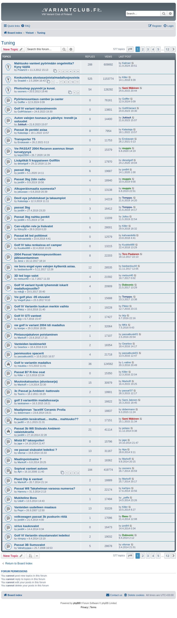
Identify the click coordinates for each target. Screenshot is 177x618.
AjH (20, 471)
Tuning (8, 42)
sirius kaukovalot (26, 526)
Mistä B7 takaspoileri (29, 440)
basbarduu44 (25, 269)
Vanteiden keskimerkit (30, 344)
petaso (126, 428)
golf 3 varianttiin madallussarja (36, 400)
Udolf (21, 501)
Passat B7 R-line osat (29, 372)
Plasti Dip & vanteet (28, 479)
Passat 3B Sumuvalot (29, 545)
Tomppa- (127, 197)
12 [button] (167, 49)
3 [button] (148, 49)
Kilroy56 (22, 229)
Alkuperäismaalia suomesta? (35, 188)
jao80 (21, 422)
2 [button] (143, 49)
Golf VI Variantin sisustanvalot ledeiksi (42, 535)
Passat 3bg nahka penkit (32, 217)
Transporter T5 (24, 139)
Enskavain (23, 142)
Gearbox (22, 347)
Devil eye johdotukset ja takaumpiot (40, 198)
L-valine (126, 362)
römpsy (22, 538)
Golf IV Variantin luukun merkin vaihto (41, 306)
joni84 (21, 173)
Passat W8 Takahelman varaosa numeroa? (44, 488)
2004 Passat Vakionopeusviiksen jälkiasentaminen (37, 256)
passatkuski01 (130, 334)
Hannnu (22, 491)
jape (20, 443)
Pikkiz (21, 309)
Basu (125, 516)
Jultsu (125, 216)
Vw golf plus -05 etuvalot (32, 297)
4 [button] (153, 49)
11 (77, 81)
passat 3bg (22, 170)
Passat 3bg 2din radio (29, 179)
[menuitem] (25, 26)
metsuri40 (23, 278)
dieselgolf (23, 163)
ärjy (20, 318)
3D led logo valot (26, 275)
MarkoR (22, 337)
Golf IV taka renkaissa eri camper (38, 245)
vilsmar (22, 452)
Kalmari (126, 63)
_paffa (125, 497)
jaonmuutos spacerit (29, 353)
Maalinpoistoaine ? (27, 459)
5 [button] (158, 49)
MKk (124, 324)
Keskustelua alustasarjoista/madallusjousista (46, 77)
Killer (125, 77)
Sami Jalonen (130, 400)
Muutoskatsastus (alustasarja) (36, 381)
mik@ (21, 291)
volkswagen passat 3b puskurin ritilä (40, 516)
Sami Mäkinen (130, 88)
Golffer (21, 102)
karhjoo (126, 488)
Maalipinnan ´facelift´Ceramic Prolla (40, 409)
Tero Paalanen (130, 254)
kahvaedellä (24, 238)
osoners (22, 91)
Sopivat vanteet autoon (30, 468)
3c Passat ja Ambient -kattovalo (36, 391)
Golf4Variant (24, 111)
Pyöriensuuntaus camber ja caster (39, 99)
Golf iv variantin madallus (32, 362)
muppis (126, 148)
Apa (124, 449)
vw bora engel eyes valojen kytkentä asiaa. (45, 266)
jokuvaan (23, 191)
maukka (22, 365)
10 (72, 81)
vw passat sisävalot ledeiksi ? (35, 449)
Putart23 (22, 69)
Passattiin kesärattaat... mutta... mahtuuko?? (46, 419)
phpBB (76, 603)
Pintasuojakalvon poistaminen (36, 334)
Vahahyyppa (24, 548)
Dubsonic (128, 284)
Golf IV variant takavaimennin (35, 108)
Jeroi (20, 261)
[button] (130, 49)
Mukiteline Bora (25, 498)
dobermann (24, 412)
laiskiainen (23, 403)
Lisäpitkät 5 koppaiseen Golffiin (37, 160)
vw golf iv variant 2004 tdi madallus (39, 325)
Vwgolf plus (24, 300)
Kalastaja (23, 132)
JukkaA (22, 124)
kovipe (21, 328)
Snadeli (22, 80)
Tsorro (21, 394)
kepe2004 (23, 155)
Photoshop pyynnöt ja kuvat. (34, 88)
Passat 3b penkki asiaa (30, 129)
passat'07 (127, 390)
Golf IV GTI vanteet (27, 315)
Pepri (21, 510)
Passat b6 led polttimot (30, 235)
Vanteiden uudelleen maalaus (35, 507)
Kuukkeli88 (24, 248)
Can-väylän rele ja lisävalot (33, 226)
